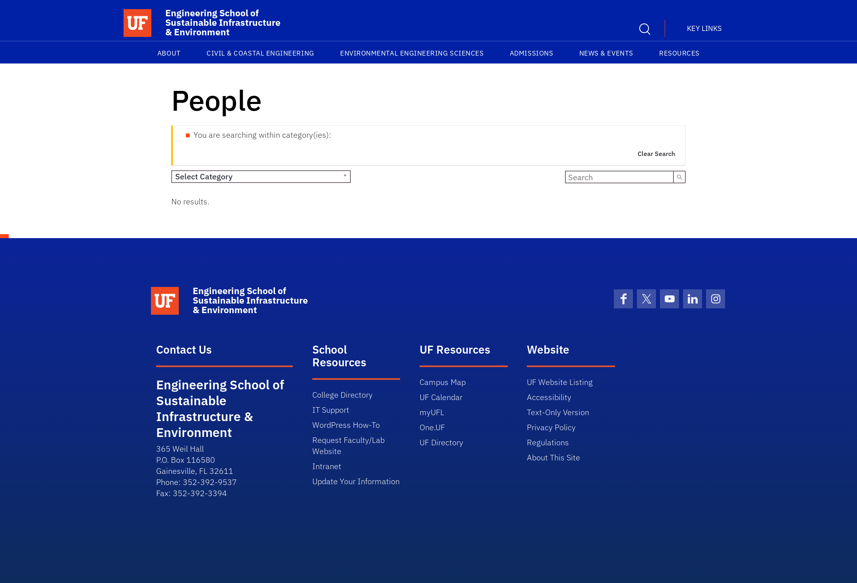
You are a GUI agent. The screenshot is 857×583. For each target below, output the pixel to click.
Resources (679, 53)
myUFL (432, 412)
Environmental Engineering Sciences (412, 53)
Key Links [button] (704, 28)
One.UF (432, 427)
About (169, 53)
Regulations (548, 442)
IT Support (330, 409)
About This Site (553, 457)
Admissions (531, 53)
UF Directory (441, 442)
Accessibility (549, 397)
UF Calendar (441, 397)
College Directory (342, 394)
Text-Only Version (558, 412)
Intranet (326, 466)
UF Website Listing (560, 382)
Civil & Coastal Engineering (260, 53)
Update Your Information (356, 481)
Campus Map (443, 382)
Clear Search (656, 154)
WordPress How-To (346, 424)
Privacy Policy (551, 427)
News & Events (606, 53)
